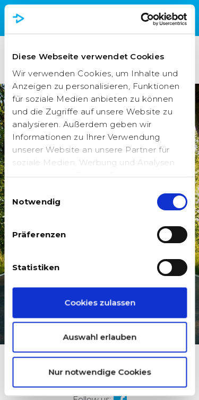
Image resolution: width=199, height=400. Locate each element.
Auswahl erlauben (99, 337)
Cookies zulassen (99, 302)
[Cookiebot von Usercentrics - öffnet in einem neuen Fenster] (142, 19)
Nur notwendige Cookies (99, 372)
